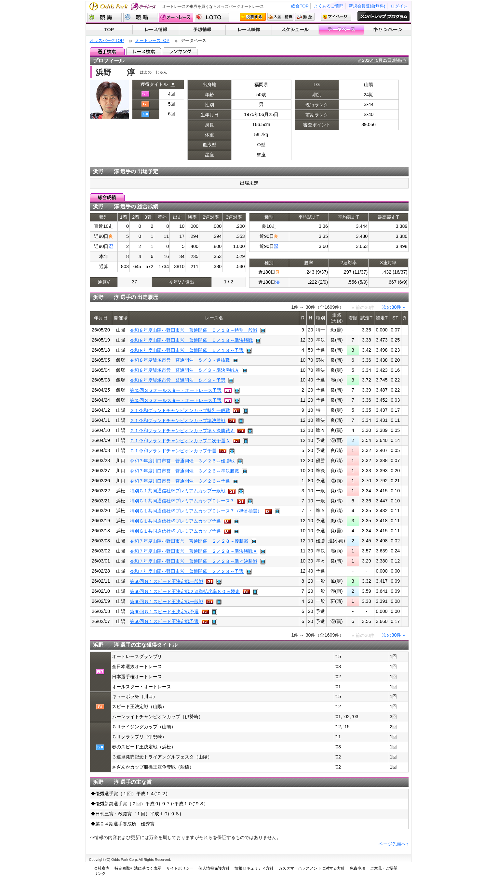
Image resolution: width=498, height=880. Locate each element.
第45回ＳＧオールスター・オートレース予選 (176, 390)
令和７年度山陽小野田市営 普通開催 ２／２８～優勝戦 (189, 541)
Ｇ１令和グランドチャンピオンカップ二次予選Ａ (180, 440)
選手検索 (107, 51)
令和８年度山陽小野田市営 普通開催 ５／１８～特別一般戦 (193, 330)
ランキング (180, 51)
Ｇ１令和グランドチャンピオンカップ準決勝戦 (177, 420)
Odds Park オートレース (123, 6)
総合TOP (299, 6)
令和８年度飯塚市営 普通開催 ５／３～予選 (177, 380)
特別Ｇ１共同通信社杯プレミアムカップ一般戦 (177, 490)
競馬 (104, 17)
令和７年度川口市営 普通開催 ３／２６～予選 (180, 481)
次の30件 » (393, 307)
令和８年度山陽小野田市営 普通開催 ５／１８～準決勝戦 (191, 340)
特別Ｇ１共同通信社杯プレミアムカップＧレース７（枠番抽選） (196, 510)
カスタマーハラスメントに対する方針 (311, 868)
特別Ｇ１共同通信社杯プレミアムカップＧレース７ (182, 500)
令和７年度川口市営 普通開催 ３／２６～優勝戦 (182, 460)
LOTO (212, 17)
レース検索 (143, 51)
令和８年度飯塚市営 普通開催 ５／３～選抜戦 (180, 360)
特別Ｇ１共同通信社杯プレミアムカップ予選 (175, 521)
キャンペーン (388, 30)
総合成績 (107, 197)
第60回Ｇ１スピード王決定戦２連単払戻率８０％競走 (185, 591)
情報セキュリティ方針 (254, 868)
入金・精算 (280, 17)
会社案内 (102, 868)
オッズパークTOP (107, 40)
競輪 (140, 17)
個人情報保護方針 (214, 868)
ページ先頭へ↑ (393, 844)
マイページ (336, 17)
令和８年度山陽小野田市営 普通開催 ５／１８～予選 (187, 350)
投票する (253, 17)
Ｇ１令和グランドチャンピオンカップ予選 (173, 450)
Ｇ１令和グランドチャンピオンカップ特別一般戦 (180, 410)
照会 (305, 17)
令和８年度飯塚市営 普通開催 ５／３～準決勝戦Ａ (184, 370)
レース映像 (248, 30)
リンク (100, 873)
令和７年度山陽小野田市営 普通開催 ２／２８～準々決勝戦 (193, 561)
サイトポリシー (180, 868)
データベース (341, 30)
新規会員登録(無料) (367, 6)
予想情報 (202, 30)
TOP (109, 30)
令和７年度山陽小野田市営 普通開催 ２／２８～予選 (187, 571)
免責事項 (357, 868)
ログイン (399, 6)
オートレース (176, 17)
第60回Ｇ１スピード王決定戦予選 (164, 611)
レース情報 (155, 30)
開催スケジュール (295, 30)
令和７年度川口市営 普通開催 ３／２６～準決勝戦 (184, 470)
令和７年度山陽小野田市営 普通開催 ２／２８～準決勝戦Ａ (193, 551)
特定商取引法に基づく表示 (137, 868)
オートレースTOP (152, 40)
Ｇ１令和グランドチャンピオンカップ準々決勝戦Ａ (182, 430)
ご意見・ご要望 (383, 868)
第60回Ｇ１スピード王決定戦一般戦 (166, 581)
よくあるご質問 (328, 6)
